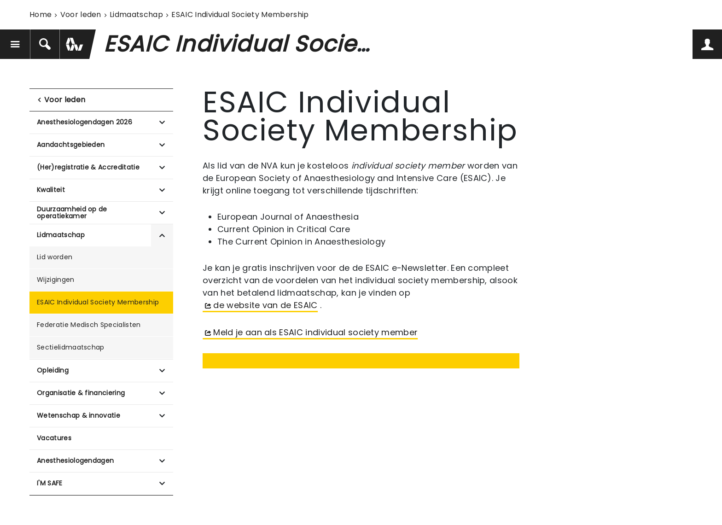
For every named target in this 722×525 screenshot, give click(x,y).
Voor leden (80, 14)
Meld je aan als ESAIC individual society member (315, 332)
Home (40, 14)
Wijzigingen (56, 279)
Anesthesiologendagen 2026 (84, 122)
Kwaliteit (51, 189)
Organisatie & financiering (81, 392)
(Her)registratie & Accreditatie (88, 167)
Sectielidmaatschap (71, 347)
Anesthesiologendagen (75, 460)
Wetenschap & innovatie (78, 415)
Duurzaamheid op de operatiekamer (72, 212)
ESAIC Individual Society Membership (98, 302)
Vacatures (54, 438)
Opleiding (53, 370)
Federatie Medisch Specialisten (89, 324)
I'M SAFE (50, 483)
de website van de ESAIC (265, 305)
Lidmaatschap (136, 14)
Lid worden (54, 257)
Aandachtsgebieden (71, 144)
